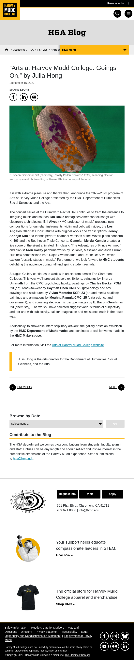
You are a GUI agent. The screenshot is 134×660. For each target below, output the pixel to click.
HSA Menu (69, 49)
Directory (26, 631)
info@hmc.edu (89, 510)
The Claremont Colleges (77, 655)
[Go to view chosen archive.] (115, 424)
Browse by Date (24, 416)
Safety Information (16, 627)
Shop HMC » (65, 604)
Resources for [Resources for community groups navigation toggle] (116, 3)
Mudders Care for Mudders (47, 627)
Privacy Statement (47, 631)
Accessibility (69, 631)
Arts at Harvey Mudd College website (78, 345)
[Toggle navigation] (128, 14)
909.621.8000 (66, 510)
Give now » (64, 555)
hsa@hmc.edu (23, 458)
